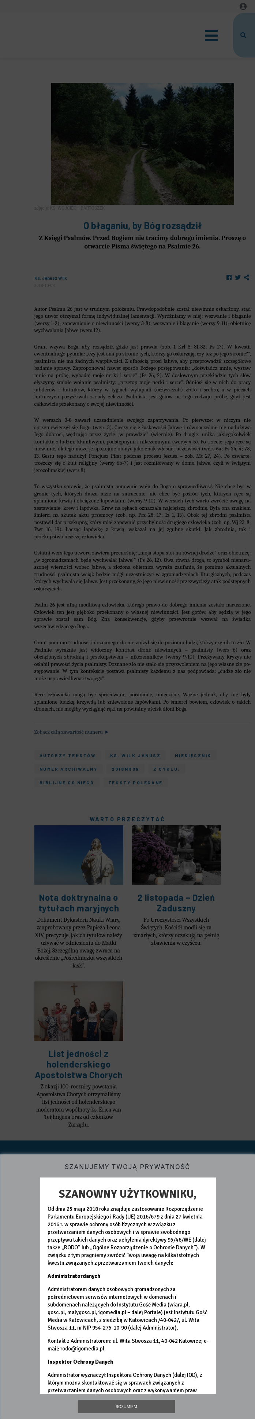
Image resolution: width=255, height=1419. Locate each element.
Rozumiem (126, 1406)
